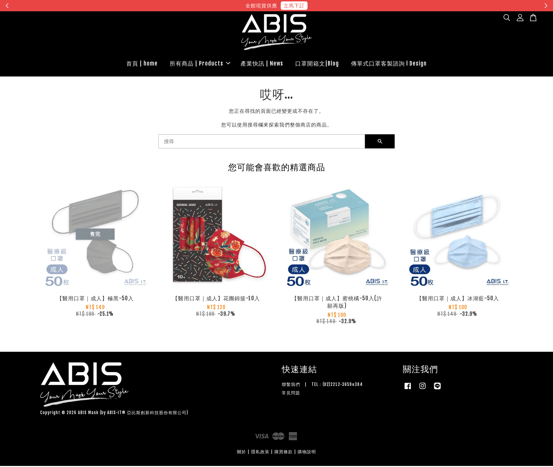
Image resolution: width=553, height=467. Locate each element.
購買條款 (283, 452)
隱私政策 (260, 452)
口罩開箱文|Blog (317, 63)
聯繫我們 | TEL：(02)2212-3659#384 (322, 385)
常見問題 (291, 394)
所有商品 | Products (200, 63)
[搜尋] (261, 142)
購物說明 (307, 452)
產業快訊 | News (262, 63)
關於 (241, 452)
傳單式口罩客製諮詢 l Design (389, 63)
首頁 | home (142, 63)
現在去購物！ (341, 5)
